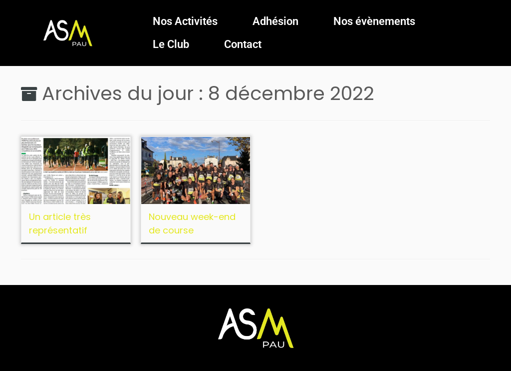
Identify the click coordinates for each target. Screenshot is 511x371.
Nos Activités (185, 21)
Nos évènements (374, 21)
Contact (242, 44)
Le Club (171, 44)
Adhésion (275, 21)
